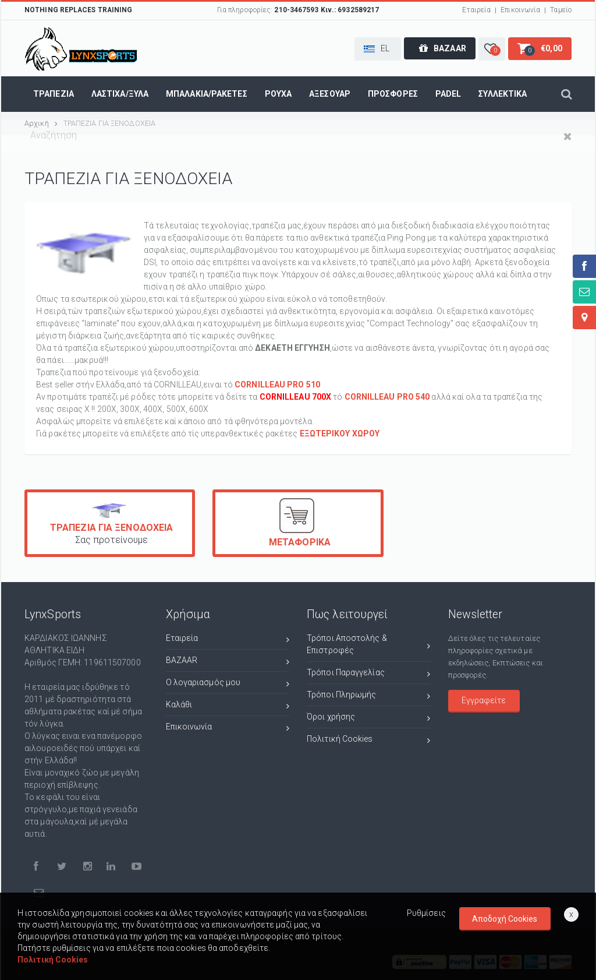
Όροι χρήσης (369, 717)
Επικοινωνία (520, 10)
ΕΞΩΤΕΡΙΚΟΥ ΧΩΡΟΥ (340, 433)
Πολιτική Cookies (369, 739)
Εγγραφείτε (484, 698)
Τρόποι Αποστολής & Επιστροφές (369, 642)
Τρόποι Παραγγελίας (369, 672)
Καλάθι (228, 704)
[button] (377, 49)
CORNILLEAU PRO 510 (277, 384)
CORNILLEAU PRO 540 (387, 396)
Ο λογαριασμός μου (228, 682)
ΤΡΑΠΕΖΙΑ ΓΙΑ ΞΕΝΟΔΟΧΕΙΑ (109, 123)
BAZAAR (228, 660)
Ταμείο (561, 10)
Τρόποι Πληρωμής (369, 694)
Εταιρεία (476, 10)
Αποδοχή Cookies (504, 918)
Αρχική (41, 123)
